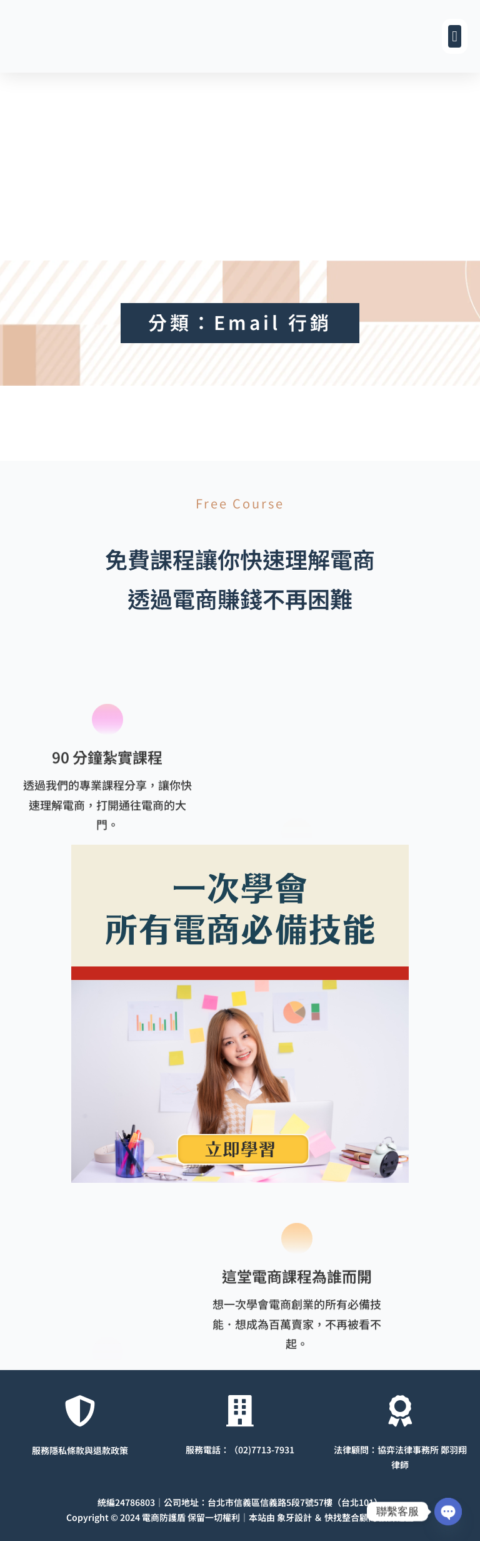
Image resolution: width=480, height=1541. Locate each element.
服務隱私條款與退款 (71, 1449)
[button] (455, 36)
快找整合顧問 (350, 1517)
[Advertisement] (240, 166)
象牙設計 (294, 1517)
